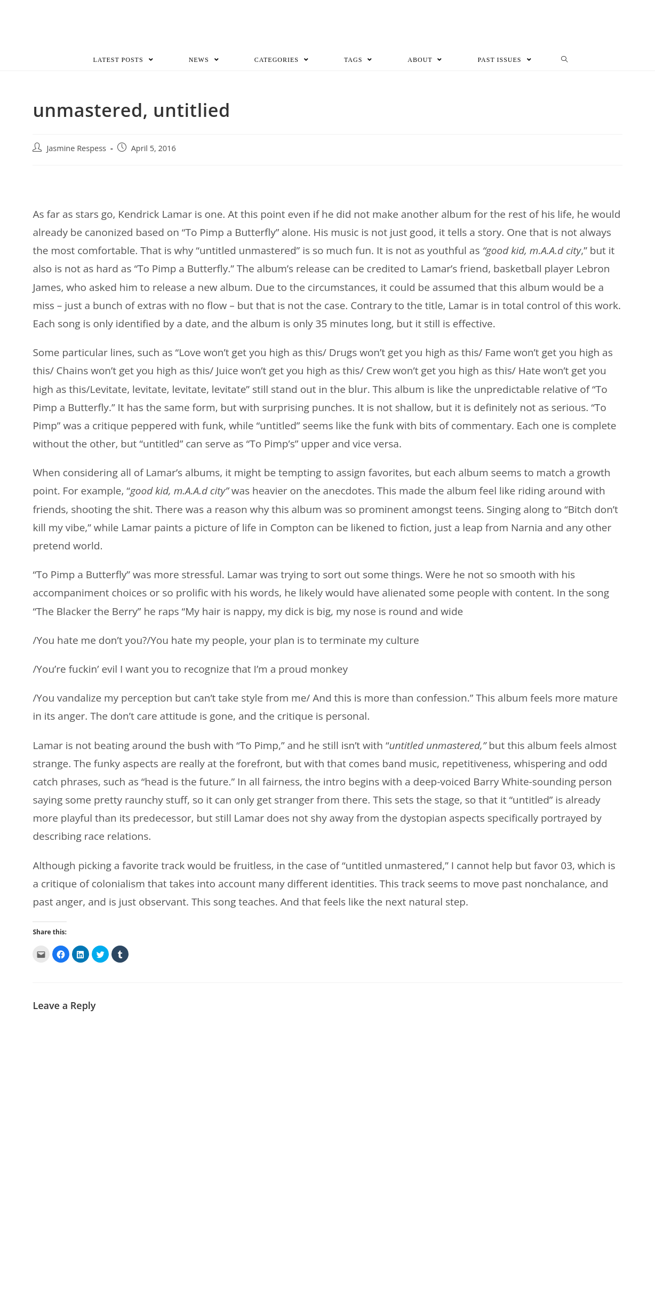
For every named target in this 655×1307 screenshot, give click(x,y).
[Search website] (564, 61)
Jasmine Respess (76, 149)
